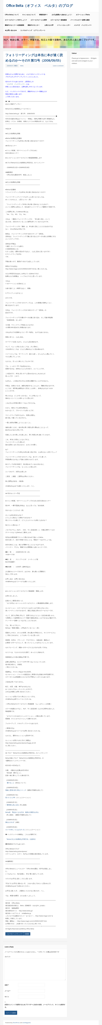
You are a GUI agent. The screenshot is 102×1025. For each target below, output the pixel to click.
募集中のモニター (34, 25)
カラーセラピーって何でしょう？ (16, 20)
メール (7, 991)
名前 (7, 985)
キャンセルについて (29, 15)
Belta (21, 66)
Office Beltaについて (12, 15)
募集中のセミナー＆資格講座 (14, 25)
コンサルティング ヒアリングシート (32, 30)
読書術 (27, 934)
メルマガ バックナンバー (83, 25)
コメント (8, 957)
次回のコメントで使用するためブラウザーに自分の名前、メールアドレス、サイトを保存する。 (35, 1006)
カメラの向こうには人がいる (15, 830)
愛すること (10, 783)
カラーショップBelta (83, 15)
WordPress (16, 1022)
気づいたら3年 (10, 797)
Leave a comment (58, 66)
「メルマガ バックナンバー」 (15, 84)
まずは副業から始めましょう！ (62, 15)
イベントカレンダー (63, 25)
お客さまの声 (49, 25)
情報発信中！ (43, 15)
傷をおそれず (9, 822)
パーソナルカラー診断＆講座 (80, 20)
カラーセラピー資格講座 (58, 20)
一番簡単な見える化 (12, 805)
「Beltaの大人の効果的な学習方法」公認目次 (20, 839)
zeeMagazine (27, 1022)
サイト (7, 997)
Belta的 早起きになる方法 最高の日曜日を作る (22, 812)
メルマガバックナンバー (14, 934)
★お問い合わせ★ (11, 30)
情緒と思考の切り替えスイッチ (15, 790)
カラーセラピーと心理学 (39, 20)
